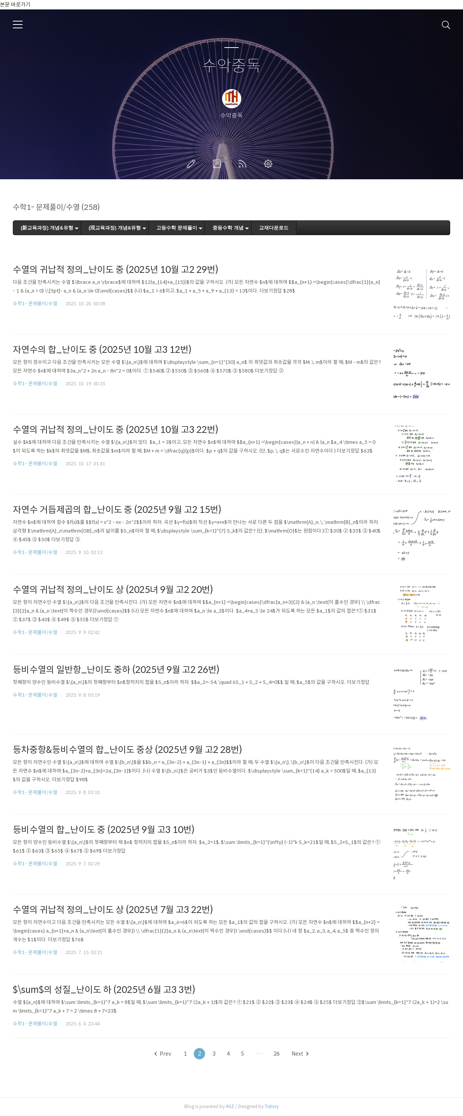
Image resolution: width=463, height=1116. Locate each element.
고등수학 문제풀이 (176, 228)
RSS (244, 163)
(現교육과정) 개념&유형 (115, 228)
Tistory (272, 1106)
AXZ (230, 1106)
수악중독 (231, 66)
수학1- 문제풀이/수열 (35, 303)
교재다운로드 (274, 228)
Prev (162, 1053)
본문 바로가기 (15, 4)
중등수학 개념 (228, 228)
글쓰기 (193, 163)
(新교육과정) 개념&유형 (47, 228)
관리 (270, 163)
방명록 (218, 163)
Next (300, 1053)
